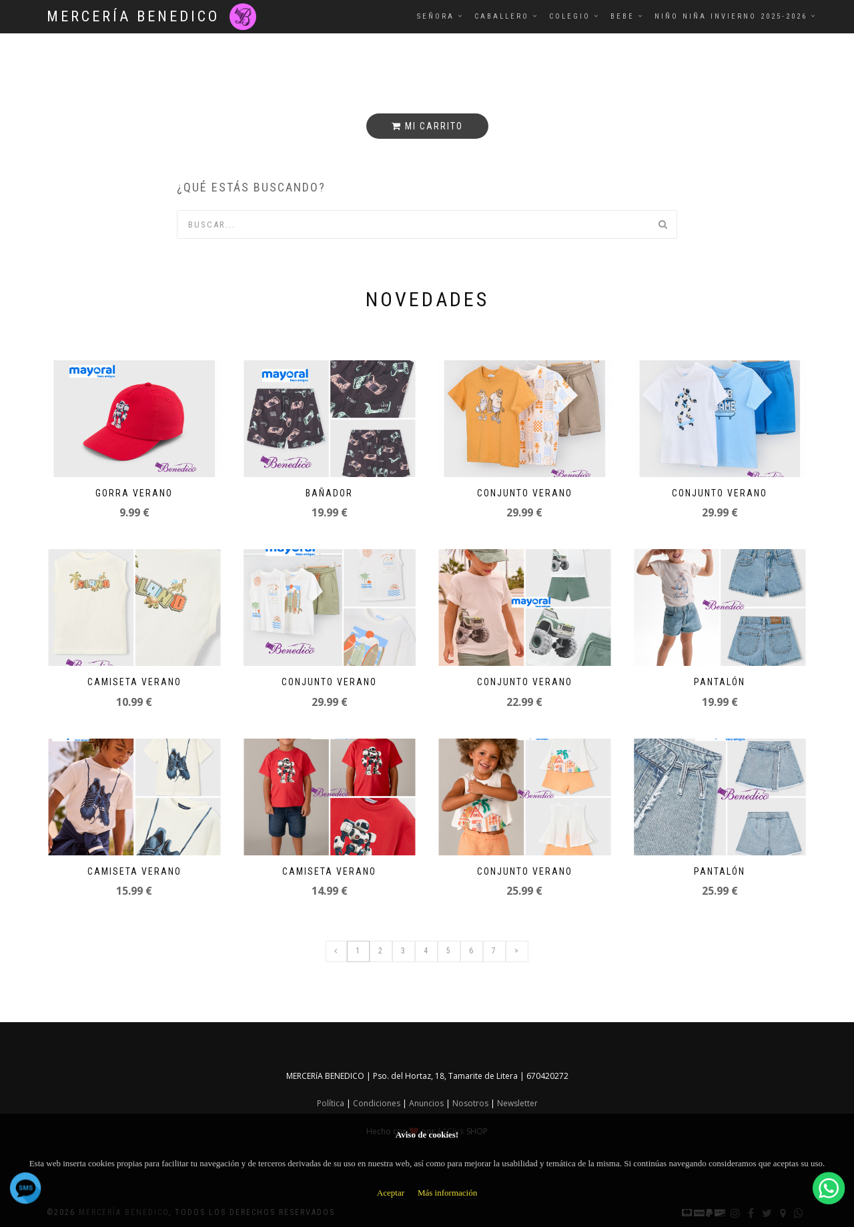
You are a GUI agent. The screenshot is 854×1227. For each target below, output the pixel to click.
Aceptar (390, 1193)
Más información (447, 1193)
